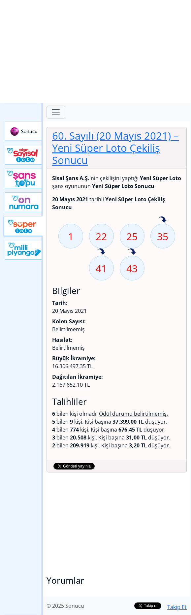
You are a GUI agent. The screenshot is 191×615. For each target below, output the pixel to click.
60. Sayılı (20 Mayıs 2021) (115, 148)
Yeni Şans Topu (24, 178)
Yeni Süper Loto (23, 226)
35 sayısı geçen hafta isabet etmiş (162, 220)
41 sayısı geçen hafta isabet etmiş (101, 252)
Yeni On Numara (24, 202)
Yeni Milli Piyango (24, 250)
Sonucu (24, 131)
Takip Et (177, 607)
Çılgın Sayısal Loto (24, 155)
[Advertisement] (95, 51)
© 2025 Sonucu (65, 605)
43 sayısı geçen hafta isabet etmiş (132, 252)
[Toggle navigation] (56, 112)
